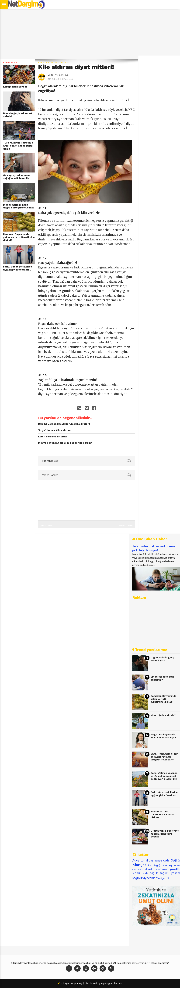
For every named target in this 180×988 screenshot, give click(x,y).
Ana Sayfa (43, 63)
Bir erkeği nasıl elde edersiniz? (162, 678)
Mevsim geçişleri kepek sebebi (17, 115)
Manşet (139, 864)
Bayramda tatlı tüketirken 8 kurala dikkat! (162, 814)
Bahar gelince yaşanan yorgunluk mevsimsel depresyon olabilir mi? (164, 776)
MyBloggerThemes (111, 983)
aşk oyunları (171, 865)
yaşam (163, 877)
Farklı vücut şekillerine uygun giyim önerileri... (17, 268)
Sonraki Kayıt (126, 525)
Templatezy (75, 983)
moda (145, 873)
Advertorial (140, 860)
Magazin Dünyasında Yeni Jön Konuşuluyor (163, 736)
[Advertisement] (90, 33)
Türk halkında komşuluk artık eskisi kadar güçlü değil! (18, 145)
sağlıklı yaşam (170, 873)
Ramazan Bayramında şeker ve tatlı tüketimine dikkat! (19, 237)
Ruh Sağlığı (154, 865)
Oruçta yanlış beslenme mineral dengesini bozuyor (165, 833)
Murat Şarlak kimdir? (163, 715)
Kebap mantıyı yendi (15, 86)
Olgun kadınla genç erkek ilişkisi (162, 659)
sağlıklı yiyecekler (144, 878)
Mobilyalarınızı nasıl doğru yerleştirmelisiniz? (18, 206)
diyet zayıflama (60, 63)
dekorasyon (137, 869)
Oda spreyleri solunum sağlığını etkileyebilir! (17, 177)
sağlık (154, 873)
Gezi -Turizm (155, 860)
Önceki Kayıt (47, 525)
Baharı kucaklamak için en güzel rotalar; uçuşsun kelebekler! (164, 756)
